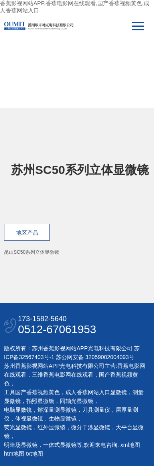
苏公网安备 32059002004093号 (94, 357)
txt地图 (34, 453)
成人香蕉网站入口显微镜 (96, 392)
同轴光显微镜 (76, 401)
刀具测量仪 (96, 410)
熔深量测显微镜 (57, 410)
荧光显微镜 (18, 427)
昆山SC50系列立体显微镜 (31, 252)
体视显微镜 (29, 418)
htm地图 (14, 453)
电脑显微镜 (18, 410)
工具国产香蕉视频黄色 (32, 392)
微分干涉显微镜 (90, 427)
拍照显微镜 (40, 401)
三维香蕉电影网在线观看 (62, 374)
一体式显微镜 (60, 445)
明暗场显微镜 (21, 445)
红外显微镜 (51, 427)
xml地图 (130, 445)
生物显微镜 (63, 418)
